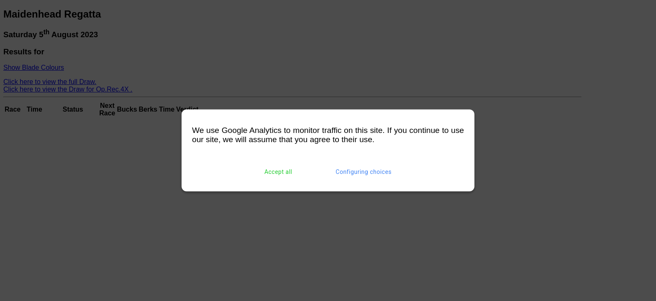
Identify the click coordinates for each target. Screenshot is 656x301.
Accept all (278, 172)
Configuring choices (363, 172)
